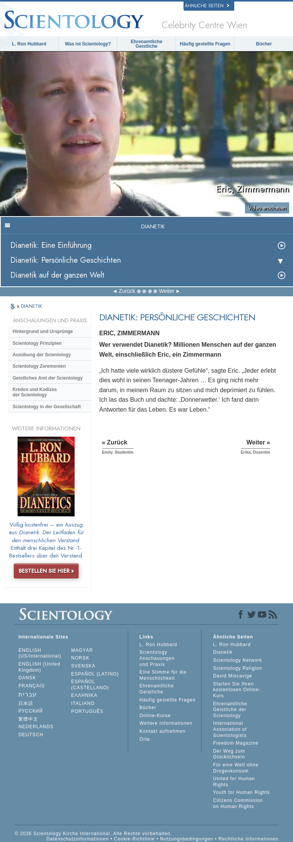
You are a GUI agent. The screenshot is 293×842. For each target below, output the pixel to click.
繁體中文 (28, 719)
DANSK (27, 677)
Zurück (127, 291)
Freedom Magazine (235, 743)
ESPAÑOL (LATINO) (95, 674)
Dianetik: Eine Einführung (51, 245)
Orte (145, 739)
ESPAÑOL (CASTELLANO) (90, 684)
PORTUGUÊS (87, 711)
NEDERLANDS (35, 726)
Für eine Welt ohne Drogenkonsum (235, 768)
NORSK (80, 658)
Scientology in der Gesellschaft (47, 406)
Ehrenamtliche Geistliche (147, 44)
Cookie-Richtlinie (134, 839)
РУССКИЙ (30, 711)
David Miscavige (232, 676)
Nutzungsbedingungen (186, 839)
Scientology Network (237, 660)
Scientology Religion (237, 668)
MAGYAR (82, 650)
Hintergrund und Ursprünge (43, 331)
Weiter (166, 291)
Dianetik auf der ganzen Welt (57, 275)
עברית (27, 694)
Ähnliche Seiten (207, 5)
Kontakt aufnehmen (163, 731)
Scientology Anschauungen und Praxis (157, 658)
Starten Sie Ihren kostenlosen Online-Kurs (237, 689)
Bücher (264, 44)
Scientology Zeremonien (39, 366)
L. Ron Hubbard (29, 44)
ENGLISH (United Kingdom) (39, 667)
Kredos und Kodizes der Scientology (35, 392)
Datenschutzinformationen (78, 839)
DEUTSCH (30, 734)
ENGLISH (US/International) (39, 653)
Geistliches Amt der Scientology (48, 378)
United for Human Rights (234, 781)
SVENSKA (83, 666)
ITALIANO (83, 703)
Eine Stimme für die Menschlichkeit (163, 675)
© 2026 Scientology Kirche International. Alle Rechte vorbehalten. (93, 833)
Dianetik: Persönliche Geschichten (65, 260)
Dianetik (222, 652)
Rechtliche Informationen (249, 839)
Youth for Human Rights (241, 792)
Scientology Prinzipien (37, 343)
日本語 (25, 703)
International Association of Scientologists (230, 729)
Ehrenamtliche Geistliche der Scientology (230, 709)
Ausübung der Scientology (42, 354)
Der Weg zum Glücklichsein (229, 754)
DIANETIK (31, 306)
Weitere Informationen (166, 723)
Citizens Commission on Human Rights (238, 803)
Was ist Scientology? (88, 44)
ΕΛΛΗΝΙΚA (84, 695)
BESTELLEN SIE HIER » (46, 571)
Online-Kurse (155, 715)
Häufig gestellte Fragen (205, 44)
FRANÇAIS (31, 685)
